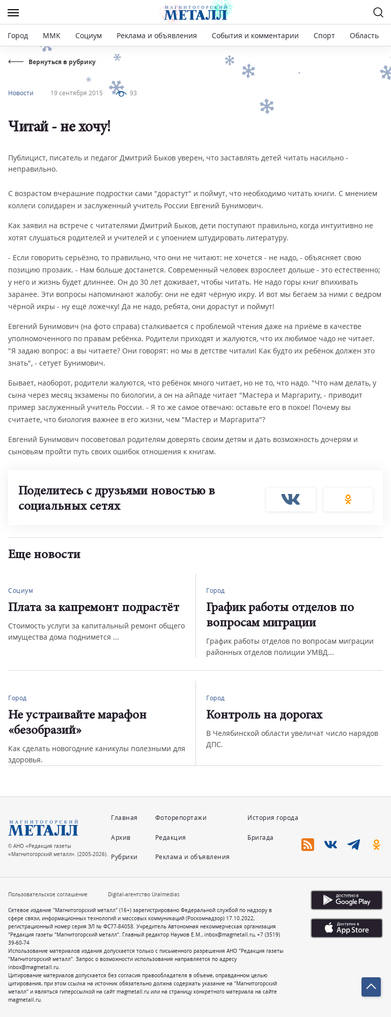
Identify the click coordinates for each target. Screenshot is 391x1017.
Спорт (324, 35)
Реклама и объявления (157, 35)
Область (364, 35)
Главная (124, 817)
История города (272, 817)
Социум (88, 35)
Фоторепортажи (181, 817)
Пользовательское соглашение (48, 894)
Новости (21, 93)
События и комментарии (255, 35)
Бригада (260, 837)
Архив (121, 837)
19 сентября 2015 (76, 93)
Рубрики (124, 857)
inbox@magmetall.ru (229, 934)
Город (18, 35)
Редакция (170, 837)
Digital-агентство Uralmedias (144, 894)
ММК (52, 35)
